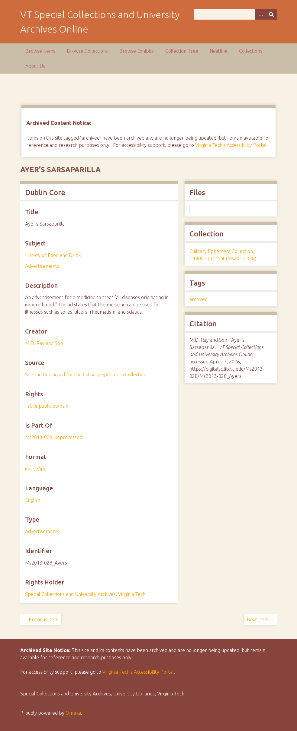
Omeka (73, 713)
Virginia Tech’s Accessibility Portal (138, 672)
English (32, 500)
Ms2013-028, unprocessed (53, 437)
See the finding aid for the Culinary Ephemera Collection (85, 374)
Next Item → (260, 619)
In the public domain (46, 406)
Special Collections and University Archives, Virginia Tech (85, 594)
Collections (250, 51)
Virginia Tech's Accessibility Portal (230, 145)
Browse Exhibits (136, 51)
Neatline (219, 51)
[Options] (260, 14)
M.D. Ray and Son (44, 343)
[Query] (235, 14)
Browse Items (40, 51)
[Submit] (271, 14)
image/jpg (36, 468)
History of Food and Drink (53, 255)
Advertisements (42, 266)
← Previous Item (40, 619)
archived (198, 299)
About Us (35, 66)
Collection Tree (181, 51)
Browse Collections (87, 51)
